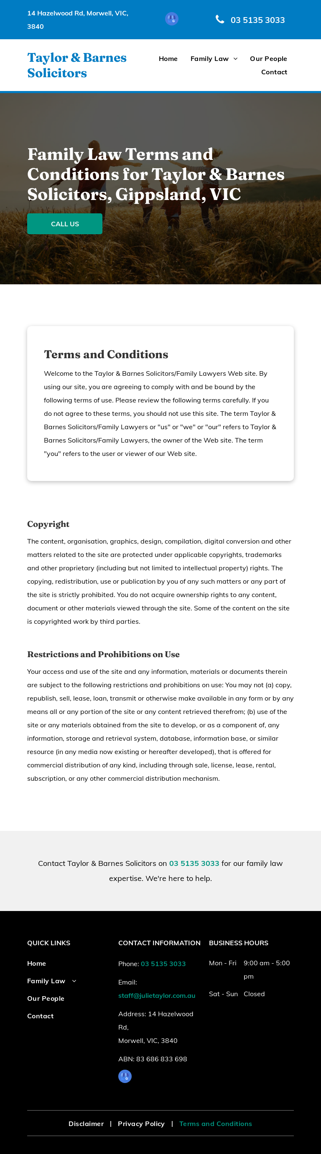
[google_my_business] (171, 20)
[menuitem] (168, 58)
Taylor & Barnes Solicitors (77, 65)
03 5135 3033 (194, 863)
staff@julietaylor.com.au (157, 995)
